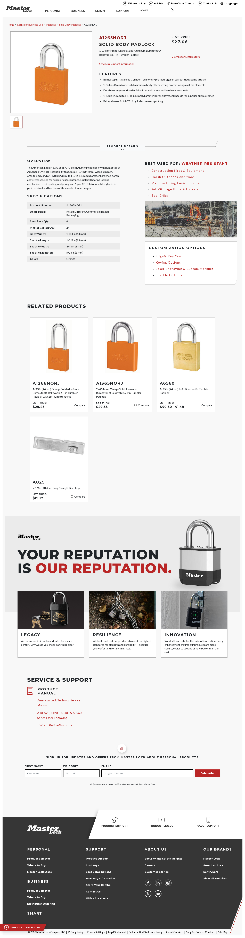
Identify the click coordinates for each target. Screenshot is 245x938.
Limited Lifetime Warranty (54, 725)
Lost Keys (92, 865)
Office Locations (97, 898)
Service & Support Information (116, 63)
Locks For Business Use (30, 24)
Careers (150, 865)
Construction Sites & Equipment (177, 170)
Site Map (222, 932)
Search (144, 9)
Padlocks (51, 24)
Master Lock (211, 858)
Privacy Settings (96, 932)
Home (11, 24)
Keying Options (168, 262)
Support (96, 849)
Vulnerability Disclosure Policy (145, 932)
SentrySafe (210, 871)
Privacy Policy (75, 932)
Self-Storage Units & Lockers (175, 189)
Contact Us (93, 891)
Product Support (97, 858)
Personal (38, 849)
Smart (34, 913)
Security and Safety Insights (163, 858)
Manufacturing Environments (175, 183)
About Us (156, 849)
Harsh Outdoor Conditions (173, 177)
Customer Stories (157, 871)
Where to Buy (36, 865)
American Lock (213, 865)
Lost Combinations (98, 871)
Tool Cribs (159, 195)
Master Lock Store (39, 871)
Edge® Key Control (171, 256)
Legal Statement (117, 932)
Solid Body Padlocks (70, 24)
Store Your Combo (98, 885)
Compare (79, 405)
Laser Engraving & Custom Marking (184, 269)
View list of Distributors (186, 56)
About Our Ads (174, 932)
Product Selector (38, 858)
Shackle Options (169, 275)
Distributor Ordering (41, 903)
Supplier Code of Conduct (200, 932)
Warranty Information (100, 878)
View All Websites (215, 878)
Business (38, 881)
